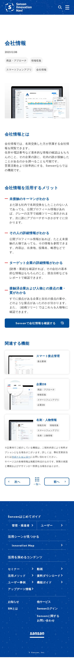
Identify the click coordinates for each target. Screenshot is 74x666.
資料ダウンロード (48, 575)
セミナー (14, 568)
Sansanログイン (47, 608)
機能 (44, 582)
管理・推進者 (20, 525)
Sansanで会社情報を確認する (35, 323)
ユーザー (46, 525)
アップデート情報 (19, 589)
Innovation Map (23, 545)
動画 (40, 568)
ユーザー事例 (16, 582)
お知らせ (13, 602)
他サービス (44, 602)
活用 (16, 575)
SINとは (13, 608)
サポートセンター (21, 456)
